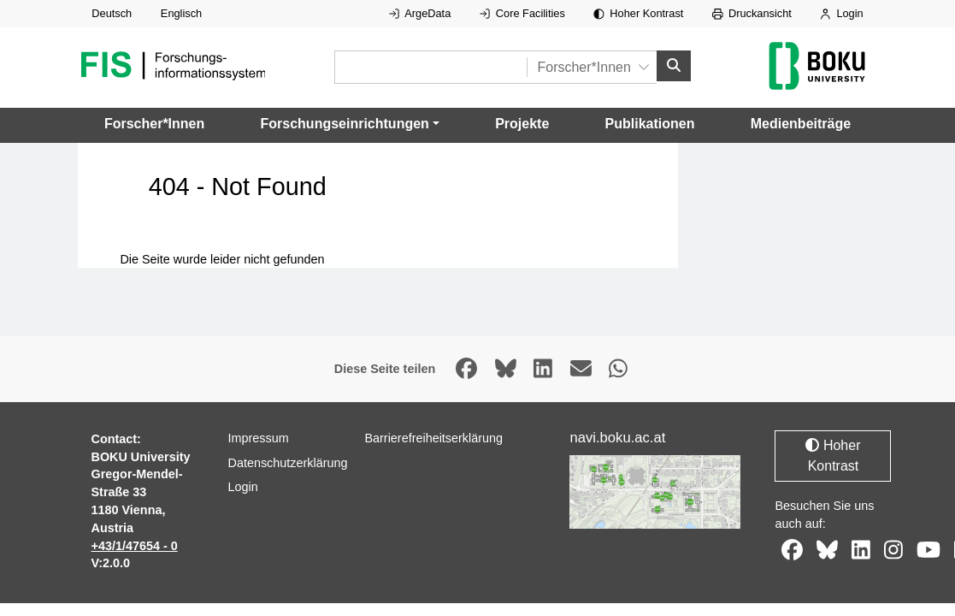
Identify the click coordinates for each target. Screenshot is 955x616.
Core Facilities (522, 13)
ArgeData (420, 13)
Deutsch (111, 13)
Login (841, 13)
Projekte (522, 123)
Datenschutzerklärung (287, 463)
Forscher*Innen (154, 123)
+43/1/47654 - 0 (134, 546)
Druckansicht (752, 13)
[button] (350, 124)
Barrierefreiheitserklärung (433, 438)
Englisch (181, 13)
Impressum (257, 438)
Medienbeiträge (801, 123)
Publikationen (650, 123)
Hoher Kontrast (638, 13)
